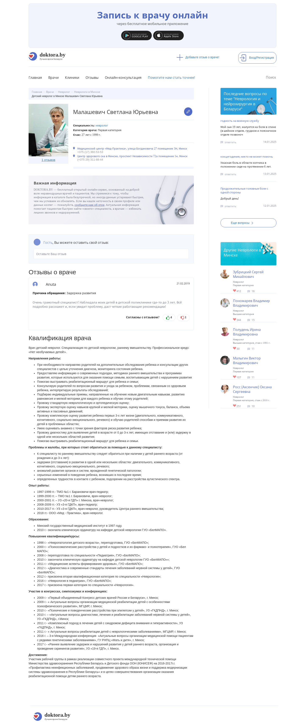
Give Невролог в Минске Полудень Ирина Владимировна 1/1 (235, 348)
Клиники (72, 77)
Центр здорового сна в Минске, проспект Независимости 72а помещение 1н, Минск (132, 156)
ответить (230, 142)
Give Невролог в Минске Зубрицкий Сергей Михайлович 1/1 (235, 290)
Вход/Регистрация (257, 57)
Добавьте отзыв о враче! (197, 57)
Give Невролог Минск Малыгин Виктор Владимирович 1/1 (235, 377)
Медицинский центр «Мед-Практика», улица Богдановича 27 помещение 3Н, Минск (132, 148)
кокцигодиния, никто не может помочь (246, 156)
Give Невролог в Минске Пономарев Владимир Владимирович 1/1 (235, 319)
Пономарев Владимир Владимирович (251, 303)
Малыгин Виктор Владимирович (247, 360)
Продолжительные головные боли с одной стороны (244, 190)
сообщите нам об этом (90, 205)
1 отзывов (48, 160)
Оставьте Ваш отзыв (111, 254)
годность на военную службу (239, 121)
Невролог (102, 125)
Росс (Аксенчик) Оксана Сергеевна (252, 389)
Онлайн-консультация (123, 77)
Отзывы (92, 77)
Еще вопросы (243, 223)
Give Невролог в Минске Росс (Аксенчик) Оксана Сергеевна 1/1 (235, 406)
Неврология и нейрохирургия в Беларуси (242, 103)
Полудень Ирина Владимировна (247, 332)
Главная (35, 77)
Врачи (53, 77)
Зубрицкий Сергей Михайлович (248, 274)
